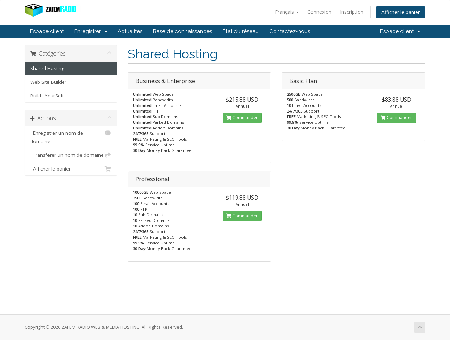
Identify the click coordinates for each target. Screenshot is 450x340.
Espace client (47, 31)
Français (287, 11)
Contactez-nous (289, 31)
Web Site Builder (48, 82)
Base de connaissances (182, 31)
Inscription (352, 11)
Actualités (130, 31)
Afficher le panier (400, 12)
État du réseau (241, 31)
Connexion (319, 11)
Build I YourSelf (47, 95)
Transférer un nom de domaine (70, 155)
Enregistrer (90, 31)
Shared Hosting (47, 68)
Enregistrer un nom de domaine (70, 137)
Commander (242, 118)
